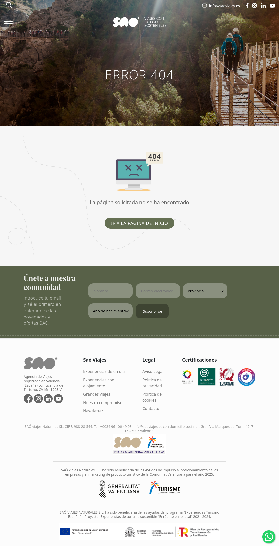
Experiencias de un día (104, 371)
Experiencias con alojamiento (98, 382)
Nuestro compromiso (102, 402)
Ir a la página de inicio (139, 223)
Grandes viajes (96, 394)
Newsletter (93, 411)
